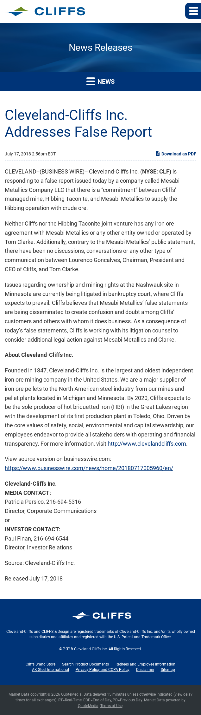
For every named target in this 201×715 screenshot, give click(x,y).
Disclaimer (145, 669)
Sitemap (168, 669)
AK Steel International (50, 669)
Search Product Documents (85, 664)
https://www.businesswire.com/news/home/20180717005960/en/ (89, 468)
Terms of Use (111, 706)
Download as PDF (175, 153)
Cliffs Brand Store (40, 664)
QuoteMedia (71, 694)
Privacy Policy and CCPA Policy (102, 669)
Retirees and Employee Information (145, 664)
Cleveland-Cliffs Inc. (91, 649)
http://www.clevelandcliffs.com (147, 443)
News (100, 81)
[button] (193, 11)
